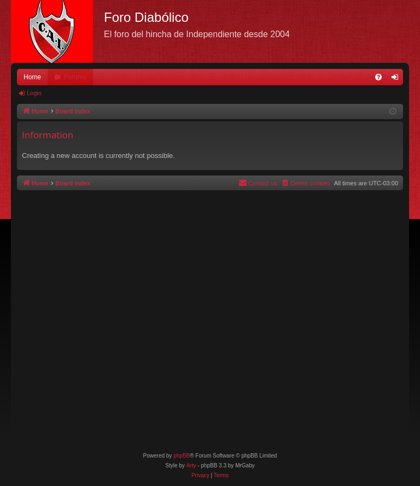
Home (32, 77)
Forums (75, 77)
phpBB (181, 456)
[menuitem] (378, 77)
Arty (191, 465)
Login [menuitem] (397, 79)
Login (34, 93)
